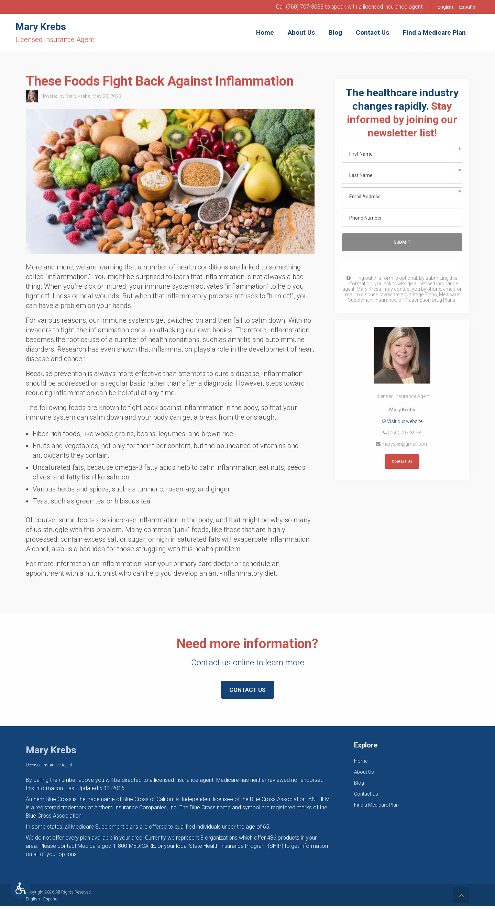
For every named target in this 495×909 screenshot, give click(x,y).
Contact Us (402, 463)
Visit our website (404, 422)
